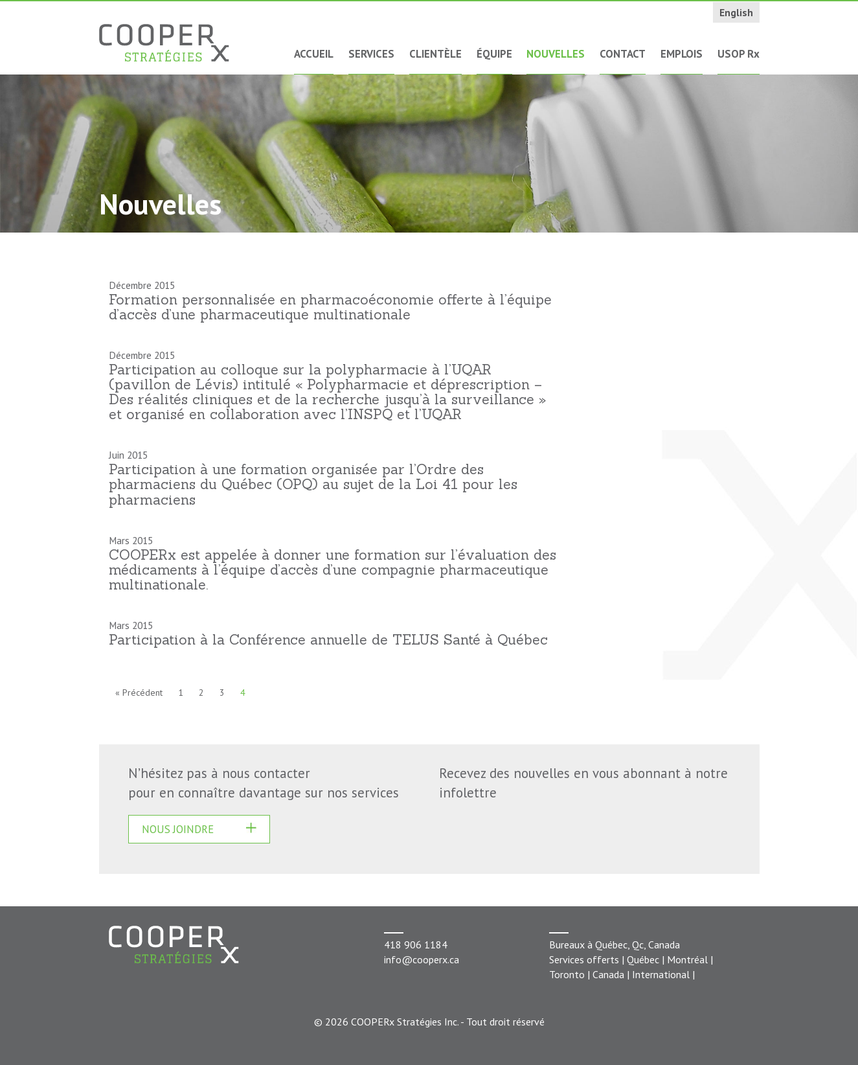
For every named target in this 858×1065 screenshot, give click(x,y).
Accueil (313, 54)
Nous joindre (178, 829)
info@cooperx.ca (421, 959)
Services (371, 54)
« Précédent (139, 692)
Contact (623, 54)
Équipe (494, 54)
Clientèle (435, 54)
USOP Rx (738, 54)
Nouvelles (555, 54)
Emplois (681, 54)
